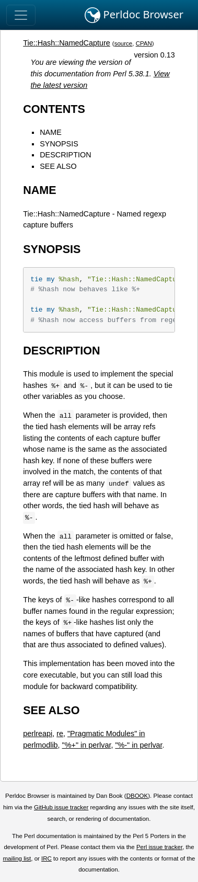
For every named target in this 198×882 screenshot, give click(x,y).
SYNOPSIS (59, 144)
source (123, 43)
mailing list (17, 858)
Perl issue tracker (159, 847)
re (59, 733)
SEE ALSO (58, 166)
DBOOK (137, 796)
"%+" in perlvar (86, 745)
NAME (51, 132)
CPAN (144, 43)
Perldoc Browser (134, 15)
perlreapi (37, 733)
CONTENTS (54, 109)
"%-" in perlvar (138, 745)
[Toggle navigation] (21, 15)
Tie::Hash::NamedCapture (66, 43)
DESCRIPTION (65, 155)
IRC (46, 858)
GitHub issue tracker (61, 807)
